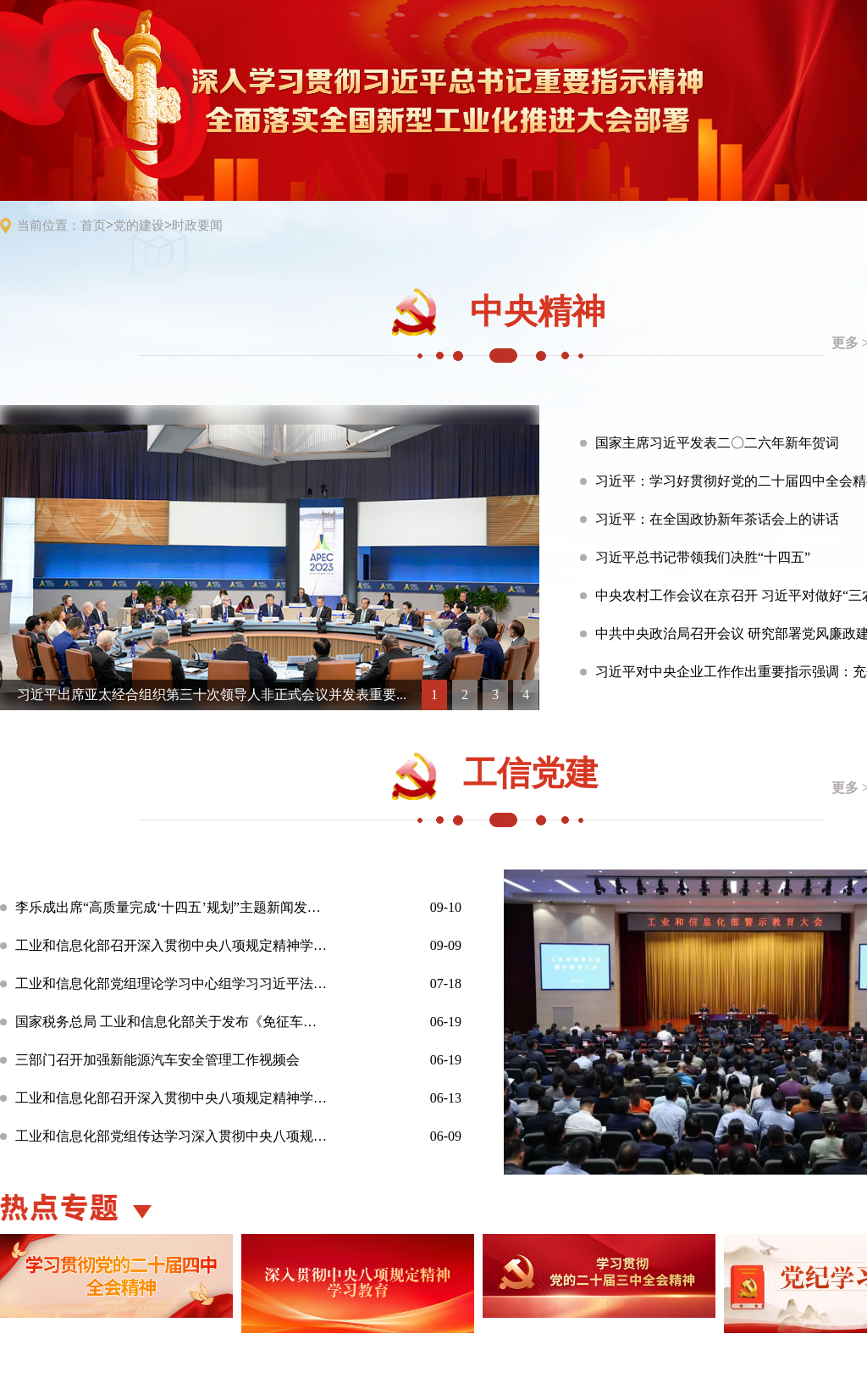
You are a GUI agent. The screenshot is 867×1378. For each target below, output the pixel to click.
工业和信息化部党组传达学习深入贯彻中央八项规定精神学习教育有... (172, 1136)
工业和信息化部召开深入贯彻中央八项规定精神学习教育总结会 (172, 945)
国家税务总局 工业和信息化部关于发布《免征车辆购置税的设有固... (172, 1021)
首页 (93, 225)
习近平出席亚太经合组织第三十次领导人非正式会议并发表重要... (211, 694)
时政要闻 (197, 225)
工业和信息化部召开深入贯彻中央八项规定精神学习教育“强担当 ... (172, 1098)
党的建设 (138, 225)
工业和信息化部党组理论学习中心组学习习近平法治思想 (172, 983)
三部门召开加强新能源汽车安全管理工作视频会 (157, 1060)
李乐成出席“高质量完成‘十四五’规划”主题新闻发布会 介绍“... (172, 907)
